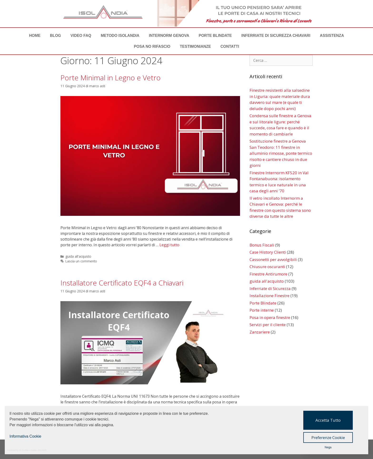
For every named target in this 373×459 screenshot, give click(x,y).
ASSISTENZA (332, 36)
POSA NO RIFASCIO (152, 46)
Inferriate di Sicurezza (270, 288)
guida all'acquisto (78, 256)
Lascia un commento (81, 261)
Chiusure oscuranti (267, 266)
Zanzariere (260, 332)
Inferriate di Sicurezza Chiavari (275, 36)
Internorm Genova (169, 36)
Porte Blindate (215, 36)
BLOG (55, 36)
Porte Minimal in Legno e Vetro (110, 77)
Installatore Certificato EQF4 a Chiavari (121, 283)
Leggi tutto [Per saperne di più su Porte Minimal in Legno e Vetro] (169, 244)
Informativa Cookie (25, 436)
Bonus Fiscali (262, 245)
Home (34, 36)
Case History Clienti (268, 252)
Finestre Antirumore (268, 274)
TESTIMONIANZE (195, 46)
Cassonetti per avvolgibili (273, 259)
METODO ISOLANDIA (120, 36)
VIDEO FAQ (80, 36)
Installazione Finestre (270, 295)
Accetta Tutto (328, 420)
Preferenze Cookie (328, 437)
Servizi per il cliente (268, 324)
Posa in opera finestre (270, 317)
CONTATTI (230, 46)
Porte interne (262, 310)
